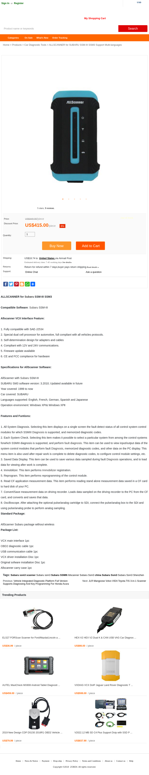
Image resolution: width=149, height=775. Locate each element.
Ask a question (93, 272)
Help (131, 761)
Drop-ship (57, 761)
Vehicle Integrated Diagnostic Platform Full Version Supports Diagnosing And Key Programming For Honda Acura (36, 582)
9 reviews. (50, 208)
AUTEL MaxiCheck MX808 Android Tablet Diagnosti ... (31, 685)
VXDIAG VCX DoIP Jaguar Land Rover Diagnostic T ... (103, 685)
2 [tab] (69, 199)
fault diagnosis (73, 443)
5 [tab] (86, 199)
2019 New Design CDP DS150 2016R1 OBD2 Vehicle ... (32, 732)
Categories (13, 38)
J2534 (39, 329)
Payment (45, 761)
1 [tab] (63, 199)
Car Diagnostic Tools (35, 45)
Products (17, 45)
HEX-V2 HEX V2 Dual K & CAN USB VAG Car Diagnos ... (105, 637)
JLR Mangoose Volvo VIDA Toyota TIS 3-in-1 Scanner (117, 581)
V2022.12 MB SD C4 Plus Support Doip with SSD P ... (103, 732)
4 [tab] (80, 199)
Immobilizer (49, 470)
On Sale (29, 38)
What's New (42, 38)
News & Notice (31, 761)
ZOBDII (73, 767)
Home (5, 37)
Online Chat (31, 272)
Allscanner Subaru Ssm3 (81, 575)
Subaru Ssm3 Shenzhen (131, 575)
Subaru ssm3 (43, 575)
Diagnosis (38, 432)
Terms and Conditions (91, 761)
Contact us (120, 761)
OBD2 (4, 546)
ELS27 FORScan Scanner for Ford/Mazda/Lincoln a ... (31, 637)
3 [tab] (74, 199)
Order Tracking (59, 38)
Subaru (29, 296)
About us (108, 761)
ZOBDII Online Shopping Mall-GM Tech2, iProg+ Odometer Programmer (31, 17)
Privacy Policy (72, 761)
